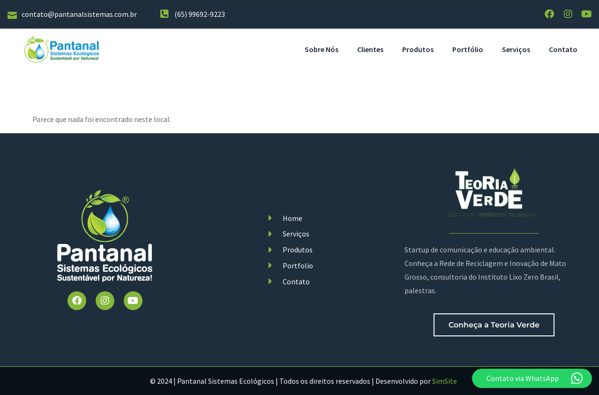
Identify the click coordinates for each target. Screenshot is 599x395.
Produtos (418, 49)
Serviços (516, 49)
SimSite (444, 381)
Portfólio (467, 49)
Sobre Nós (321, 49)
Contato (563, 49)
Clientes (370, 49)
